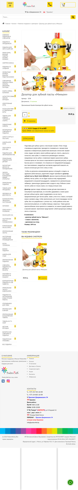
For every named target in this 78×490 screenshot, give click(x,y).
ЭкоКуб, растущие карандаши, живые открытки (6, 176)
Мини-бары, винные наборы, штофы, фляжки (6, 56)
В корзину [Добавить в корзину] (31, 121)
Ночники (5, 206)
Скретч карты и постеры (7, 137)
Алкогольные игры (7, 104)
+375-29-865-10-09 (36, 395)
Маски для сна (7, 215)
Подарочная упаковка (6, 340)
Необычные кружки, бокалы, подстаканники (8, 74)
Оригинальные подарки (7, 260)
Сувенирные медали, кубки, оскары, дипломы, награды (7, 84)
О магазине (32, 364)
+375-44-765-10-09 (36, 392)
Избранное (32, 377)
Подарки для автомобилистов (8, 154)
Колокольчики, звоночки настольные (8, 200)
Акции (31, 371)
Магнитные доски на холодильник (7, 167)
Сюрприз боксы (8, 63)
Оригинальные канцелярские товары (7, 315)
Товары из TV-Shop (7, 322)
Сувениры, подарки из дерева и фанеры (6, 267)
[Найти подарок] (73, 17)
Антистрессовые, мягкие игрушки (8, 98)
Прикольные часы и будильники (6, 289)
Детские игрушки (5, 327)
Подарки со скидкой (6, 67)
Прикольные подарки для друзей (7, 160)
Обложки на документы (6, 194)
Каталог (14, 23)
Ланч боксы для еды (6, 148)
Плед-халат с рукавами (7, 210)
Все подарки (6, 344)
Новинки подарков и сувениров (28, 23)
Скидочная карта (34, 369)
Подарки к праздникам (6, 42)
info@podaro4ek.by (33, 422)
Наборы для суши (6, 255)
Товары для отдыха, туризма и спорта (6, 118)
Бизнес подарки (5, 250)
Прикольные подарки (6, 183)
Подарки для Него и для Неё (7, 48)
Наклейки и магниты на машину (6, 275)
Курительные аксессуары (7, 226)
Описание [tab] (28, 138)
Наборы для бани (6, 143)
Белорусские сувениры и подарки (7, 333)
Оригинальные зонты (7, 232)
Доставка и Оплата (35, 366)
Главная (7, 23)
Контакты (32, 374)
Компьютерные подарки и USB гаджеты (8, 282)
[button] (71, 50)
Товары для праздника (6, 189)
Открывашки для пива (7, 304)
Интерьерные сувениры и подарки (7, 131)
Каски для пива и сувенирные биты (8, 110)
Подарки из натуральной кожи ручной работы (7, 297)
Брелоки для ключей (6, 309)
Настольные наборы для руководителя (7, 238)
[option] (35, 261)
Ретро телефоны (6, 244)
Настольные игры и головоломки (7, 220)
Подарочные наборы (6, 125)
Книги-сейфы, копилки (7, 92)
